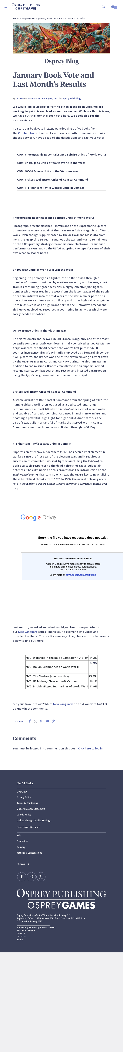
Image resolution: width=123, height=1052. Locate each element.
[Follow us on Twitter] (40, 876)
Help (19, 835)
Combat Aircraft (29, 133)
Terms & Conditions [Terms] (27, 803)
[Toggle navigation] (6, 7)
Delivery (21, 847)
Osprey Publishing (71, 98)
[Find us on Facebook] (21, 876)
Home (16, 18)
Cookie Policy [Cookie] (24, 814)
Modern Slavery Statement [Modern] (31, 809)
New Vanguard (28, 632)
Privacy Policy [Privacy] (24, 797)
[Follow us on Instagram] (31, 876)
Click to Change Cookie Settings (34, 820)
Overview (22, 791)
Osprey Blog (28, 18)
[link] (29, 721)
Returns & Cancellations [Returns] (29, 852)
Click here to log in (90, 748)
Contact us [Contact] (22, 841)
